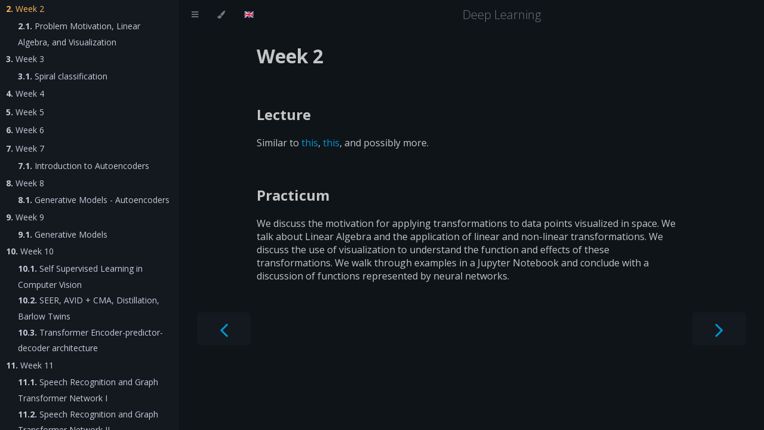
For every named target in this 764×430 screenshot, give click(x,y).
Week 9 (25, 217)
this (309, 142)
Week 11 (30, 365)
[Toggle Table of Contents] (195, 15)
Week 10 (30, 251)
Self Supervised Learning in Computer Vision (80, 276)
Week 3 (25, 58)
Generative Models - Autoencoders (94, 199)
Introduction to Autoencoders (83, 165)
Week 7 (25, 148)
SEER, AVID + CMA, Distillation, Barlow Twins (88, 308)
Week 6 (25, 130)
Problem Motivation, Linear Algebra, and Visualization (79, 34)
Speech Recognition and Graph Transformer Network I (88, 390)
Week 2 (25, 8)
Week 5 (25, 112)
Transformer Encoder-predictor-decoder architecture (90, 340)
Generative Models (62, 234)
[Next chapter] (719, 328)
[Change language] (249, 15)
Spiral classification (62, 76)
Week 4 (25, 93)
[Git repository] (750, 15)
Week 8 (25, 183)
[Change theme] (221, 15)
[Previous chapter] (224, 328)
